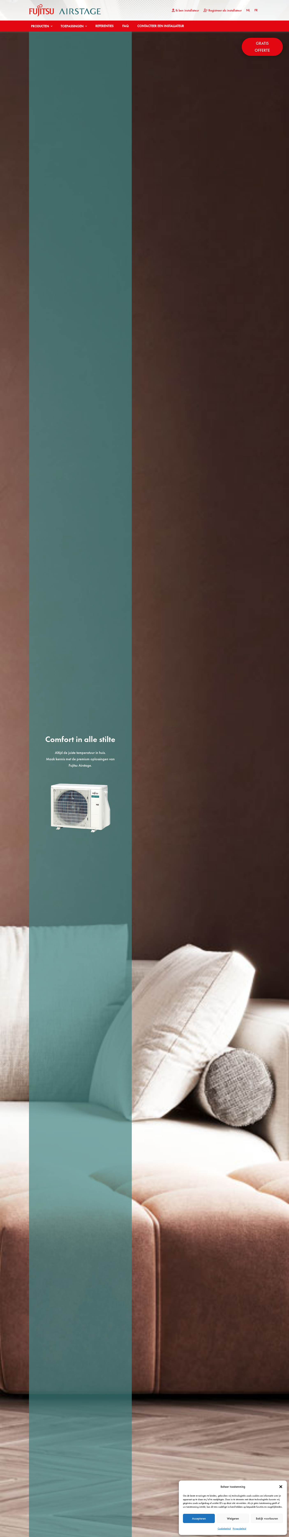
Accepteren (199, 1518)
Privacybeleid (239, 1528)
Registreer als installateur (222, 11)
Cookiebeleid (224, 1528)
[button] (281, 1487)
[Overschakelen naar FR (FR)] (256, 11)
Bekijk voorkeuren (267, 1518)
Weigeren (233, 1518)
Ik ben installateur (185, 11)
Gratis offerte (262, 47)
